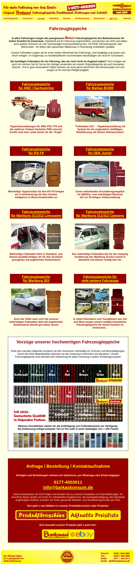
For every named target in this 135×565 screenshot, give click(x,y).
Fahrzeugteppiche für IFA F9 (36, 151)
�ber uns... (114, 19)
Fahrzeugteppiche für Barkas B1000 (100, 86)
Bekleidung (54, 18)
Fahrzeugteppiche (10, 18)
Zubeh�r (41, 19)
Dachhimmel (27, 18)
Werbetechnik (99, 18)
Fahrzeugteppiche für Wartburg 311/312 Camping (100, 213)
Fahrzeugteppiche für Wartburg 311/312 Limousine (36, 213)
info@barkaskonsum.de (68, 487)
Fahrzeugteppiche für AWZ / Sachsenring (36, 86)
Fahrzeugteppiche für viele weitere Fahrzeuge (99, 278)
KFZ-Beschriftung (81, 18)
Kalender (66, 18)
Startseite (127, 18)
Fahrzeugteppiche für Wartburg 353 (36, 278)
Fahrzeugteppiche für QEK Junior (100, 151)
